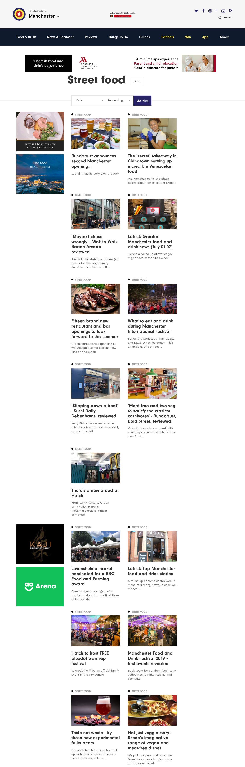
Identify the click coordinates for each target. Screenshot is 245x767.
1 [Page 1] (91, 636)
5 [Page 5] (108, 636)
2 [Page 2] (95, 636)
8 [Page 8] (127, 636)
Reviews (91, 37)
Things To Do (118, 37)
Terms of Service (157, 706)
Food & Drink (26, 37)
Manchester (25, 684)
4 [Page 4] (104, 636)
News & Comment (60, 37)
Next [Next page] (145, 636)
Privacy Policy (155, 701)
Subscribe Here (156, 695)
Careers (150, 717)
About (224, 37)
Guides (144, 37)
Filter (137, 81)
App (205, 37)
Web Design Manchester (159, 762)
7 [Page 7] (123, 636)
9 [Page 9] (131, 636)
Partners (167, 37)
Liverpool (23, 695)
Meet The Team (156, 712)
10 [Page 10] (136, 636)
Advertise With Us (158, 690)
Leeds (20, 690)
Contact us (153, 684)
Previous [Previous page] (81, 636)
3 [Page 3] (99, 636)
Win (188, 37)
